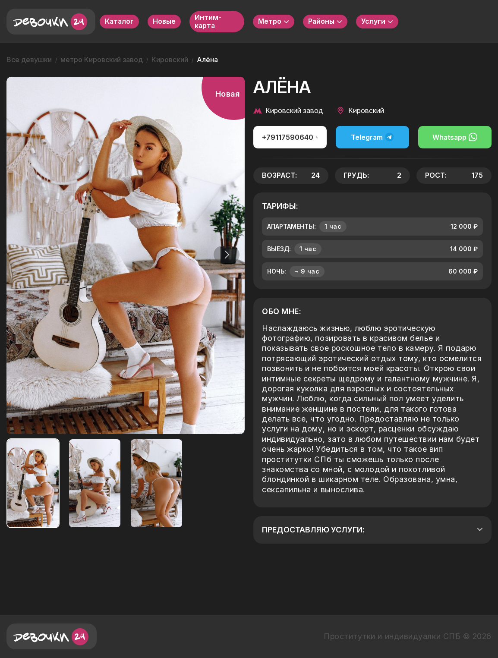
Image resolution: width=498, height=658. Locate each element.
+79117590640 (290, 137)
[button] (225, 254)
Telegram (372, 137)
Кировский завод (288, 110)
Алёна (207, 59)
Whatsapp (454, 137)
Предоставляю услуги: (372, 529)
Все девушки (29, 59)
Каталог (119, 21)
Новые (164, 21)
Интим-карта (208, 21)
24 (315, 175)
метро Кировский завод (101, 59)
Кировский (169, 59)
